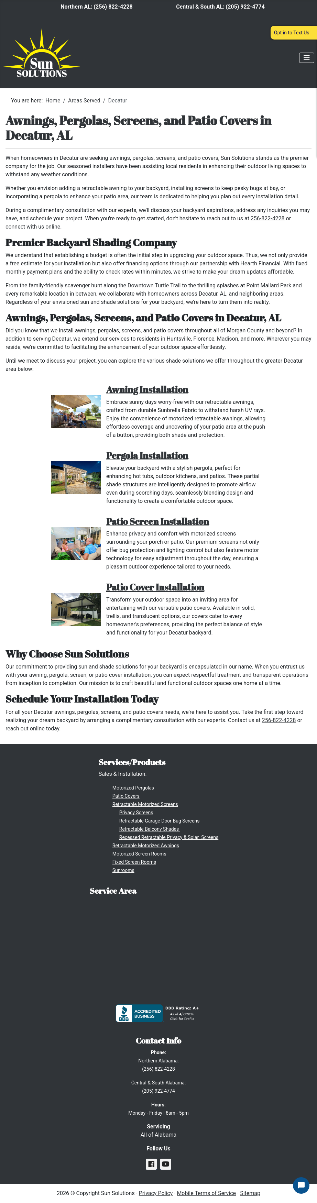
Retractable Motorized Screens (145, 804)
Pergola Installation (147, 455)
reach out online (25, 728)
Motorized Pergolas (133, 788)
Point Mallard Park (268, 285)
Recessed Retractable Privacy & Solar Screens (168, 837)
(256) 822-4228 (113, 6)
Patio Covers (126, 796)
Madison (227, 338)
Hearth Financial (260, 263)
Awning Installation (147, 389)
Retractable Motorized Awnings (145, 845)
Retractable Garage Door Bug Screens (159, 821)
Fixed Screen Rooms (134, 862)
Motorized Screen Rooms (139, 854)
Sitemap (250, 1193)
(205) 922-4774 (245, 6)
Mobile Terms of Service (206, 1193)
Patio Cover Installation (155, 587)
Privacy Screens (136, 812)
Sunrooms (123, 870)
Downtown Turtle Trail (154, 285)
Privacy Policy (156, 1193)
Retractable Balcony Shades (149, 829)
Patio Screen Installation (157, 521)
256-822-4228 (268, 218)
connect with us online (33, 226)
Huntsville (179, 338)
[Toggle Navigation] (306, 58)
